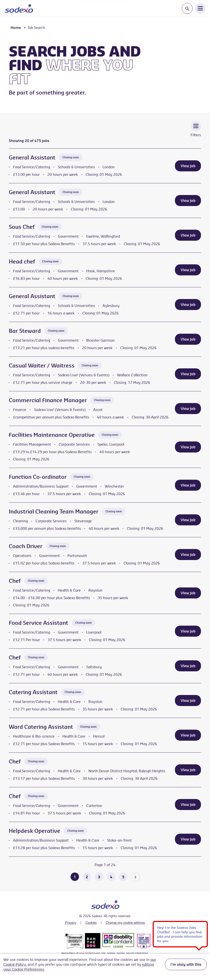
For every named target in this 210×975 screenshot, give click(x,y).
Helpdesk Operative (34, 831)
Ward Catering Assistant (41, 727)
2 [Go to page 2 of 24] (87, 877)
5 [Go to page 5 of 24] (123, 877)
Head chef (22, 261)
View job (188, 165)
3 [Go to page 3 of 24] (99, 877)
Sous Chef (22, 227)
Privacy (70, 922)
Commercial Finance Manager (48, 400)
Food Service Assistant (38, 623)
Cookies (91, 922)
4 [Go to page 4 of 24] (111, 877)
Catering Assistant (33, 692)
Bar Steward (25, 331)
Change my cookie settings (125, 922)
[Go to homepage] (18, 8)
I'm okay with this (186, 964)
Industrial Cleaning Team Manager (53, 511)
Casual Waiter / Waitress (42, 365)
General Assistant (32, 157)
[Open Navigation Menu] (200, 8)
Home (16, 27)
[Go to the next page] (135, 876)
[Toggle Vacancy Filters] (196, 132)
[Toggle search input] (187, 8)
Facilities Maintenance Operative (52, 435)
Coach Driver (25, 546)
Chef (15, 581)
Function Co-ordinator (38, 477)
